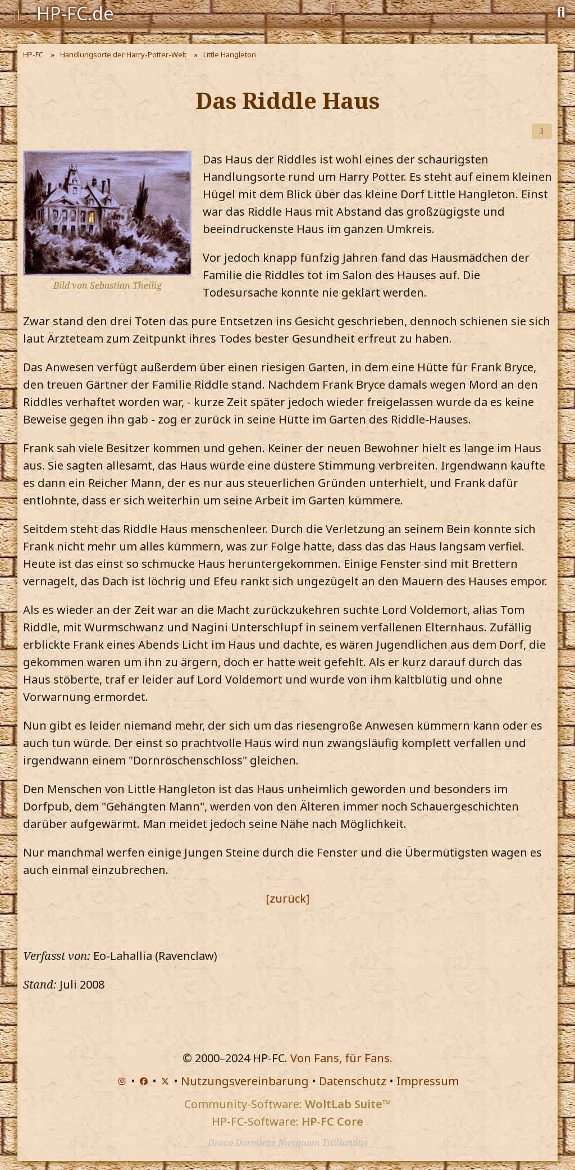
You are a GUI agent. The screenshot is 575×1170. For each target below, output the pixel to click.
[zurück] (287, 898)
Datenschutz (352, 1081)
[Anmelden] (333, 9)
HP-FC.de (75, 13)
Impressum (427, 1081)
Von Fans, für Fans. (341, 1058)
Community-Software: (287, 1104)
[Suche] (561, 11)
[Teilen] (542, 131)
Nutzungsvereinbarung (245, 1081)
